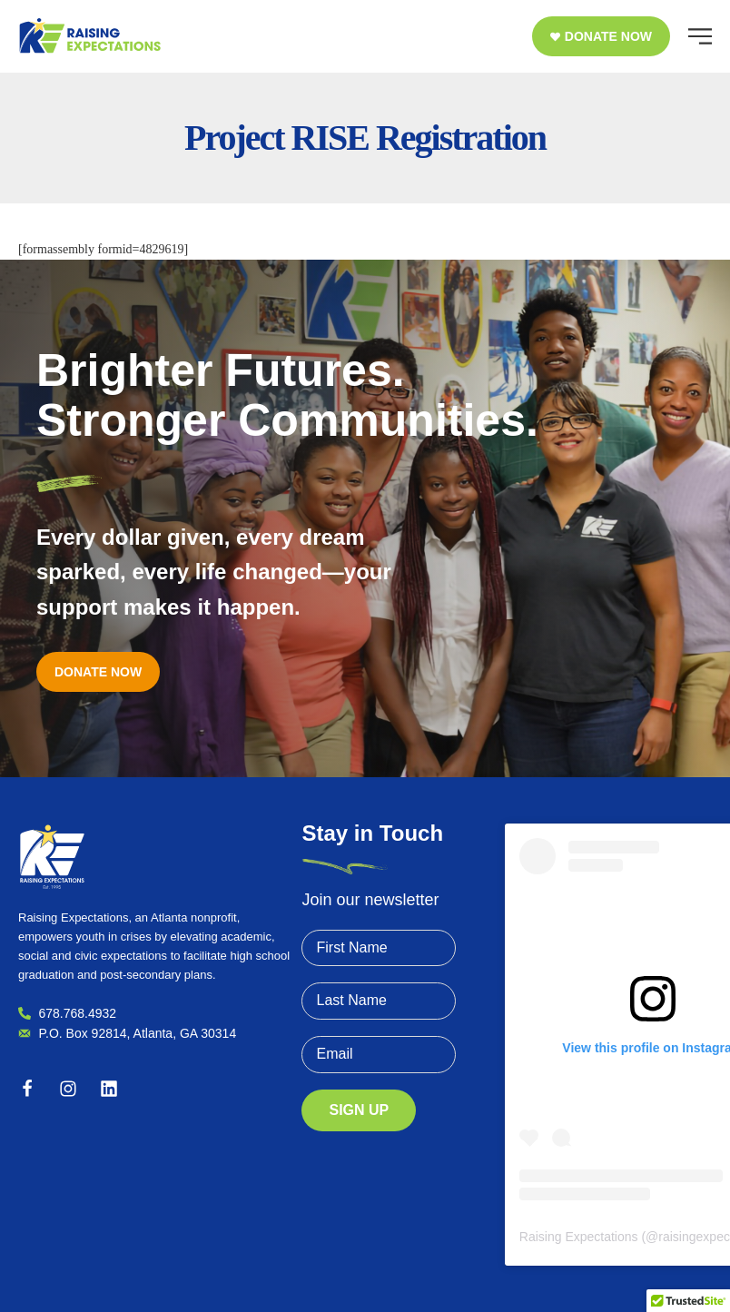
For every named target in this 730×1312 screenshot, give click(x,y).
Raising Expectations (578, 1236)
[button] (601, 36)
